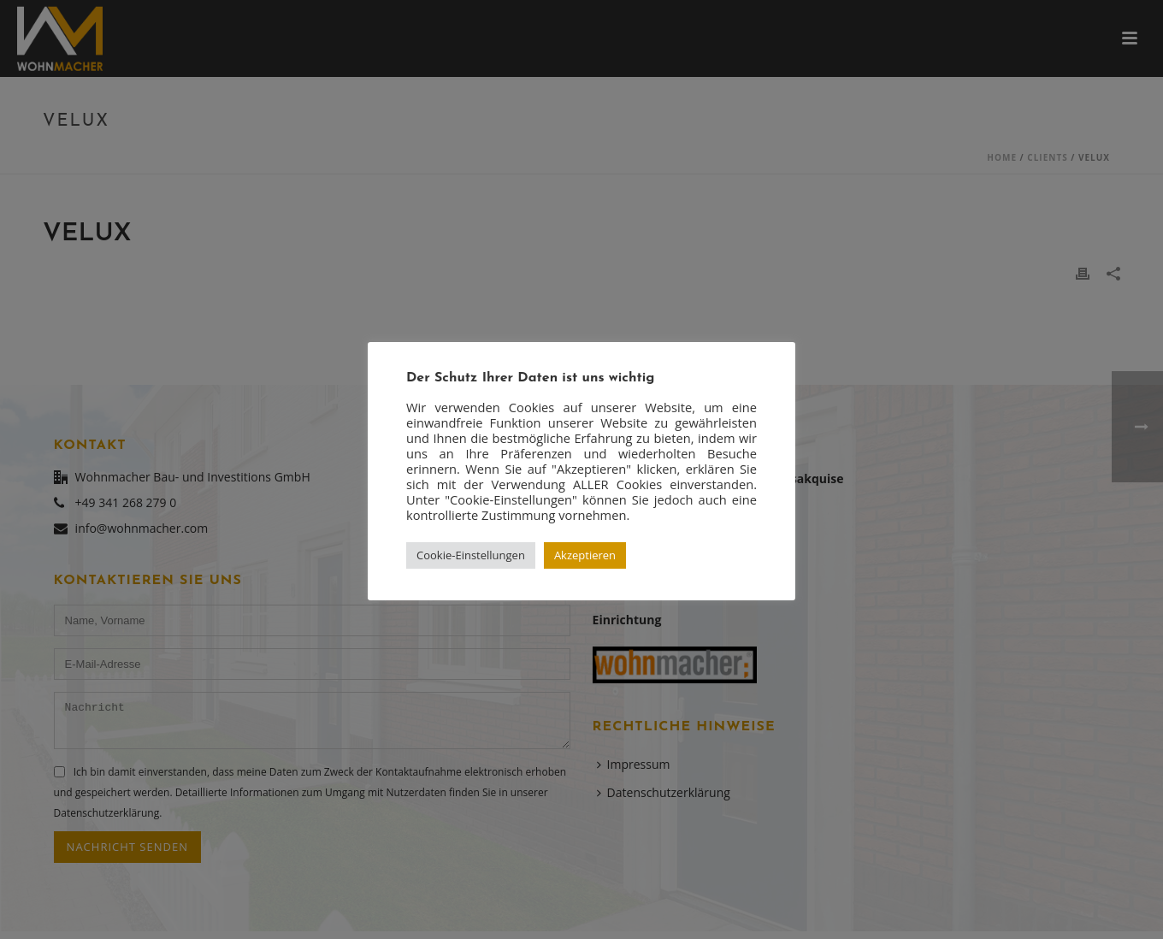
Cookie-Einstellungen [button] (470, 555)
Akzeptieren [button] (585, 555)
